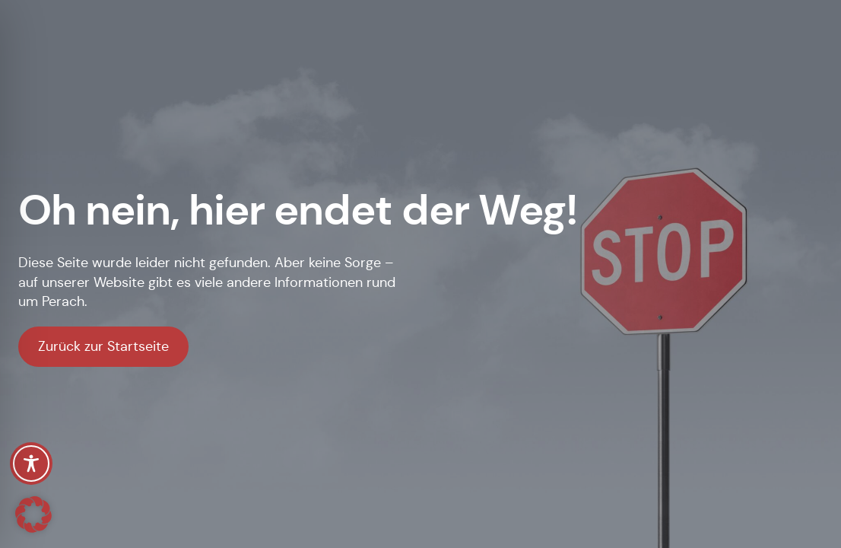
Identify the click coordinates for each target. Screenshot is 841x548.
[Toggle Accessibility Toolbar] (31, 463)
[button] (33, 514)
